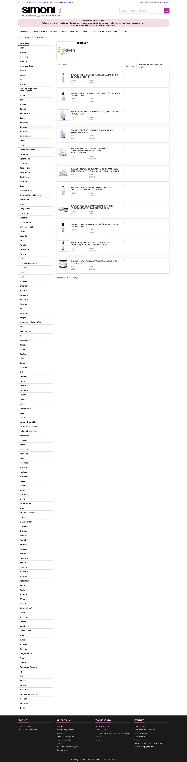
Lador (22, 381)
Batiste (23, 104)
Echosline (24, 213)
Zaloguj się (148, 2)
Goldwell (23, 281)
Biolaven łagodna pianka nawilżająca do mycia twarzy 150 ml (94, 225)
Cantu (22, 145)
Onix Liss (24, 526)
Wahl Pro (24, 690)
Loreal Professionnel (29, 426)
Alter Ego (24, 61)
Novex (22, 508)
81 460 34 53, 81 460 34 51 (37, 2)
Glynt (22, 277)
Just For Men (25, 331)
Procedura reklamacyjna (104, 31)
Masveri (23, 440)
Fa (21, 240)
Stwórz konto (163, 2)
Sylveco (23, 649)
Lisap (22, 413)
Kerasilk (23, 367)
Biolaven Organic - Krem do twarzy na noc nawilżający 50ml (92, 131)
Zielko (22, 708)
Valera (23, 681)
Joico (22, 327)
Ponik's (23, 563)
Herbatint (24, 299)
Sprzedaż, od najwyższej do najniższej (153, 66)
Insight (23, 317)
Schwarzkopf (26, 608)
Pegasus (23, 549)
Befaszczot (25, 113)
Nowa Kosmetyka (28, 513)
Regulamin (61, 733)
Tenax (22, 658)
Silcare (23, 622)
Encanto (23, 236)
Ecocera (23, 218)
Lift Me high (25, 408)
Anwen (23, 70)
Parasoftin (24, 544)
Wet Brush (24, 703)
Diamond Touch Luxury (30, 195)
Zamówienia (100, 730)
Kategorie (23, 43)
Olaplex (23, 517)
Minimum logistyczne (65, 736)
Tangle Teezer (26, 653)
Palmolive (24, 540)
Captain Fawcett (27, 150)
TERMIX (23, 662)
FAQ (85, 31)
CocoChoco (25, 159)
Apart (22, 75)
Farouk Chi (24, 249)
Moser (22, 481)
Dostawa (60, 726)
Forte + (23, 254)
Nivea (22, 499)
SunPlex (23, 644)
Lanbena (24, 390)
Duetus (23, 204)
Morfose (23, 472)
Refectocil (24, 581)
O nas (125, 31)
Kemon (23, 363)
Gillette (23, 268)
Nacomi (23, 485)
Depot (22, 186)
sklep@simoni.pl (66, 2)
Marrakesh (24, 435)
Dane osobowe (102, 726)
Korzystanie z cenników (45, 31)
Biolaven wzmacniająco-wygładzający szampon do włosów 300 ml (95, 76)
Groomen (24, 286)
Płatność (60, 743)
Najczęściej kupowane (27, 730)
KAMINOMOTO (26, 340)
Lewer (22, 404)
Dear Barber (25, 172)
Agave (22, 48)
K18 (21, 336)
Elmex (22, 231)
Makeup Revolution (28, 431)
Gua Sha (23, 290)
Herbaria (24, 295)
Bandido (23, 95)
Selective (24, 617)
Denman (23, 181)
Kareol (23, 345)
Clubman (24, 154)
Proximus (24, 572)
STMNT (23, 635)
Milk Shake (24, 463)
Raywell (23, 576)
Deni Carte (24, 177)
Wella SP (23, 699)
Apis (21, 79)
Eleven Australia (27, 227)
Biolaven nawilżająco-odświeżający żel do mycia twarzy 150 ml (95, 94)
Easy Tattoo (25, 209)
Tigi (21, 671)
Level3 (23, 399)
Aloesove (24, 57)
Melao (22, 458)
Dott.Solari (24, 200)
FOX (21, 259)
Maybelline (25, 454)
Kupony (98, 740)
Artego (23, 84)
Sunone (23, 640)
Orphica (23, 531)
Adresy (98, 736)
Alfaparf (23, 52)
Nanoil (22, 490)
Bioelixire (24, 122)
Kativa (22, 349)
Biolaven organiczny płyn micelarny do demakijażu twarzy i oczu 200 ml (91, 188)
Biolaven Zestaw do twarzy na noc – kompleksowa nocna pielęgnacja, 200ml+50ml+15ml (89, 150)
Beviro (22, 118)
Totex (22, 676)
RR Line (23, 599)
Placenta (24, 558)
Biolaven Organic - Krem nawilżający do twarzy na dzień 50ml (95, 113)
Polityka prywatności (65, 730)
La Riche (24, 376)
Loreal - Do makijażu (29, 422)
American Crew (27, 66)
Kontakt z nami (62, 750)
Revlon (23, 590)
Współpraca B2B (70, 31)
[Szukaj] (144, 10)
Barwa (22, 100)
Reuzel (23, 585)
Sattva (23, 603)
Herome (23, 304)
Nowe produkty (24, 726)
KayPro (23, 354)
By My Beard (25, 136)
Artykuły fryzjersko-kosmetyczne (29, 90)
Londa (22, 417)
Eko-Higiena (25, 222)
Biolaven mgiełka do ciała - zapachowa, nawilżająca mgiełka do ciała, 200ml (90, 244)
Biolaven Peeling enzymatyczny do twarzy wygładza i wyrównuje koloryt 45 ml (92, 207)
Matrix (22, 445)
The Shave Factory (28, 667)
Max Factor (25, 449)
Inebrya (23, 313)
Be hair (23, 109)
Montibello (24, 467)
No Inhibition (25, 504)
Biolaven (24, 127)
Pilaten (23, 553)
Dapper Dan (25, 168)
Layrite (23, 395)
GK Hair (23, 272)
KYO (21, 372)
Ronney (23, 594)
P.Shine (23, 535)
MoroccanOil (25, 476)
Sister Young (25, 631)
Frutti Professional (28, 263)
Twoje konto (103, 720)
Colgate (23, 163)
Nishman (24, 494)
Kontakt (24, 31)
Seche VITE (25, 612)
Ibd (21, 308)
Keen (22, 358)
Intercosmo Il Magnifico (30, 322)
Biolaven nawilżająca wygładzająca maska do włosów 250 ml (94, 262)
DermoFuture (26, 190)
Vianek (23, 685)
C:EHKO (23, 141)
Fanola (23, 245)
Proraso (23, 567)
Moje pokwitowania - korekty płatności (112, 733)
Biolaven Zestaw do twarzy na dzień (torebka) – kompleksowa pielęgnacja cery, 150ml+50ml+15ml (95, 170)
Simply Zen (25, 626)
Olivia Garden (26, 522)
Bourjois (23, 131)
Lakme (23, 386)
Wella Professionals (29, 694)
